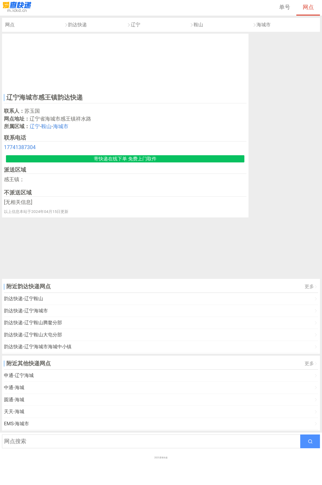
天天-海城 (14, 411)
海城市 (263, 25)
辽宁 (135, 25)
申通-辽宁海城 (18, 375)
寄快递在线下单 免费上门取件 (125, 159)
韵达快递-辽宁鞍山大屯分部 (33, 335)
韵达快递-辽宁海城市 (26, 311)
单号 (284, 7)
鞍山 (198, 25)
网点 (308, 7)
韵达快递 (77, 25)
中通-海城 (14, 387)
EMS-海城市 (16, 423)
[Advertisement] (125, 63)
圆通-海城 (14, 399)
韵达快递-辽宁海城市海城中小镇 (37, 346)
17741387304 (20, 147)
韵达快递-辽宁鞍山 (23, 298)
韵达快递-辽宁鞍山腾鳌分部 (33, 322)
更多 (309, 286)
